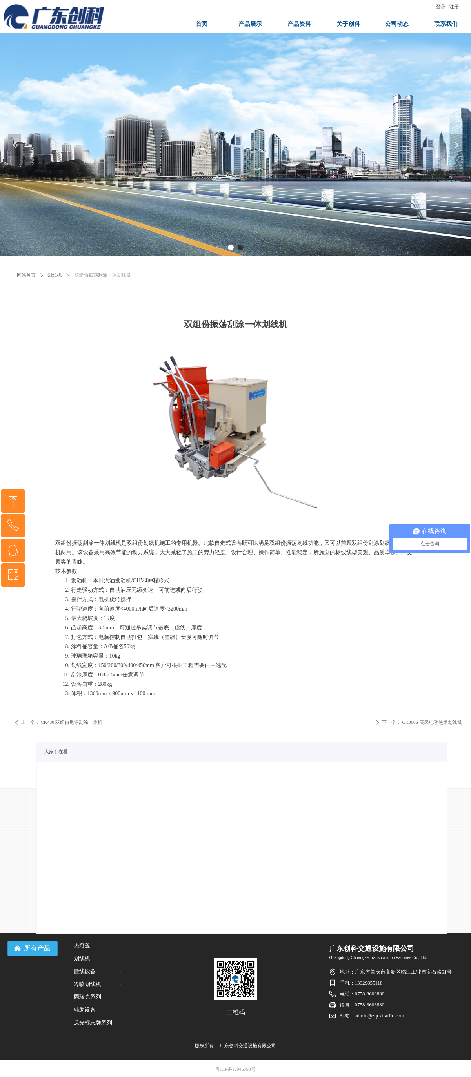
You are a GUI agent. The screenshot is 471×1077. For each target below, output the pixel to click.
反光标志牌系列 (93, 1023)
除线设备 (98, 971)
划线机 (54, 275)
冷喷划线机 (98, 984)
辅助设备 (85, 1010)
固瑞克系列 (87, 997)
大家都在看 (56, 751)
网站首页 (26, 275)
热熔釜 (82, 945)
